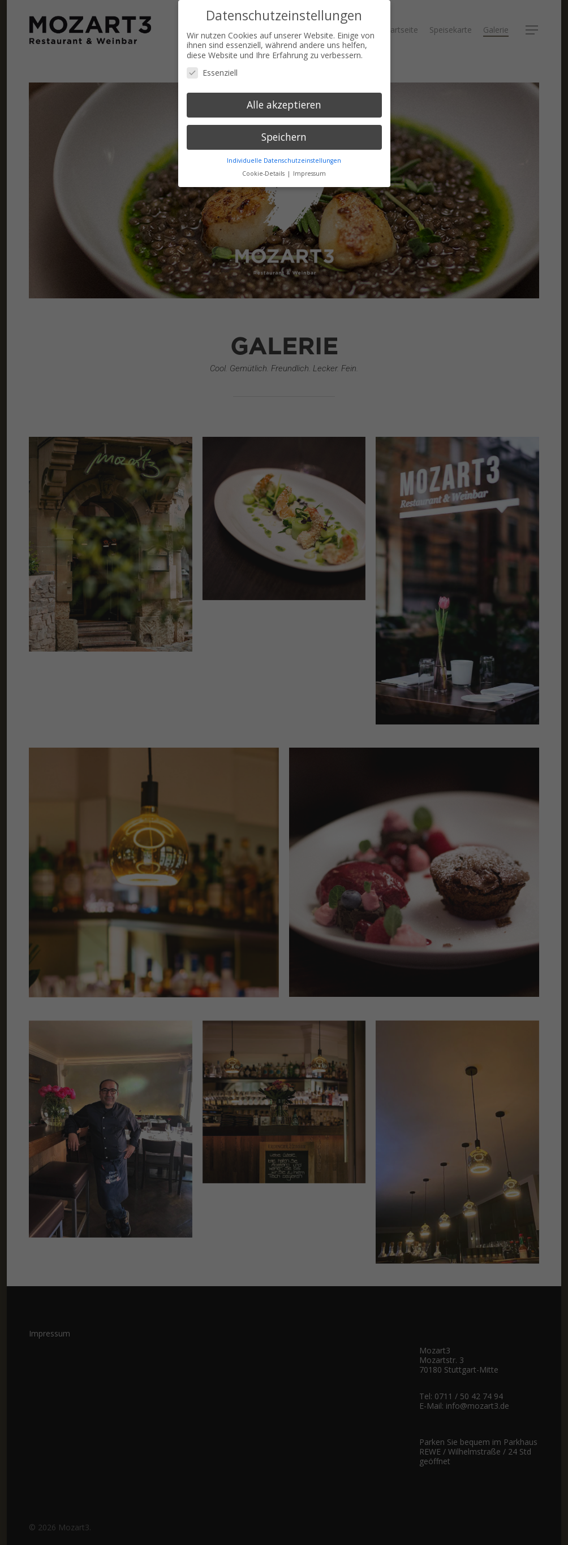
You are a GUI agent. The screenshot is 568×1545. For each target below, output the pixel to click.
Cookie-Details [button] (264, 173)
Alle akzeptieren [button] (284, 104)
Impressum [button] (309, 173)
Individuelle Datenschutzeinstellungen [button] (284, 160)
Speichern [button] (284, 137)
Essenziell (212, 72)
